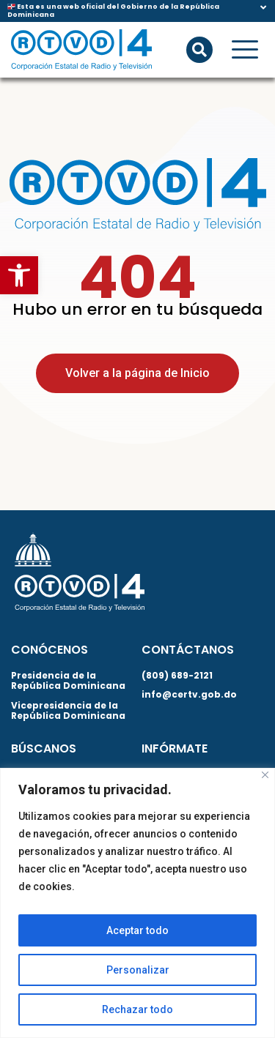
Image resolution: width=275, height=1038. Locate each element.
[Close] (265, 775)
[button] (19, 275)
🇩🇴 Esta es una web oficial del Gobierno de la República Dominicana (113, 10)
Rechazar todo (137, 1009)
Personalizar (137, 970)
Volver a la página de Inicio (137, 373)
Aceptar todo (137, 930)
